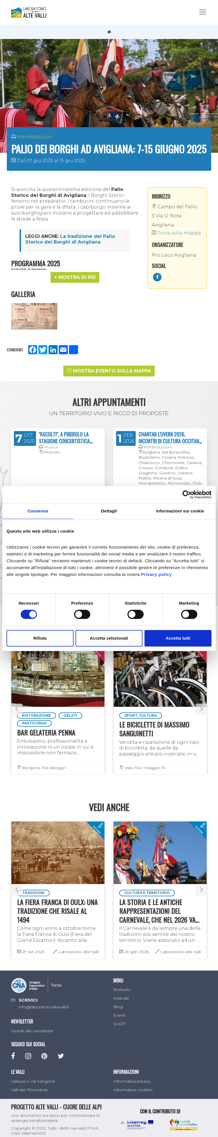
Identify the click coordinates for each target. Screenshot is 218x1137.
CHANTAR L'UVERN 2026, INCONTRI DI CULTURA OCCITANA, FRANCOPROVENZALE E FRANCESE (171, 435)
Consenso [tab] (38, 510)
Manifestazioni (35, 136)
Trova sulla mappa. (177, 233)
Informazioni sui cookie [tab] (180, 510)
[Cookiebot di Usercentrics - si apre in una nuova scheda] (186, 494)
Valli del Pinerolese (29, 1084)
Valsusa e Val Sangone (33, 1076)
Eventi (119, 1010)
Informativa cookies (132, 1084)
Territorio (122, 984)
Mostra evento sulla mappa (109, 365)
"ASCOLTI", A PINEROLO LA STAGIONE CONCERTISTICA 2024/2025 (64, 435)
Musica (51, 441)
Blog (118, 1002)
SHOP (119, 1019)
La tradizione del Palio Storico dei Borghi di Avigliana (70, 239)
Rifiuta (40, 638)
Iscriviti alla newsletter (32, 1025)
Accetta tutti (178, 638)
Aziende (121, 993)
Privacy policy (156, 574)
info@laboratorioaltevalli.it (44, 1001)
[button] (75, 277)
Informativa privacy (131, 1076)
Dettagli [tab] (109, 510)
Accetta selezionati (109, 638)
